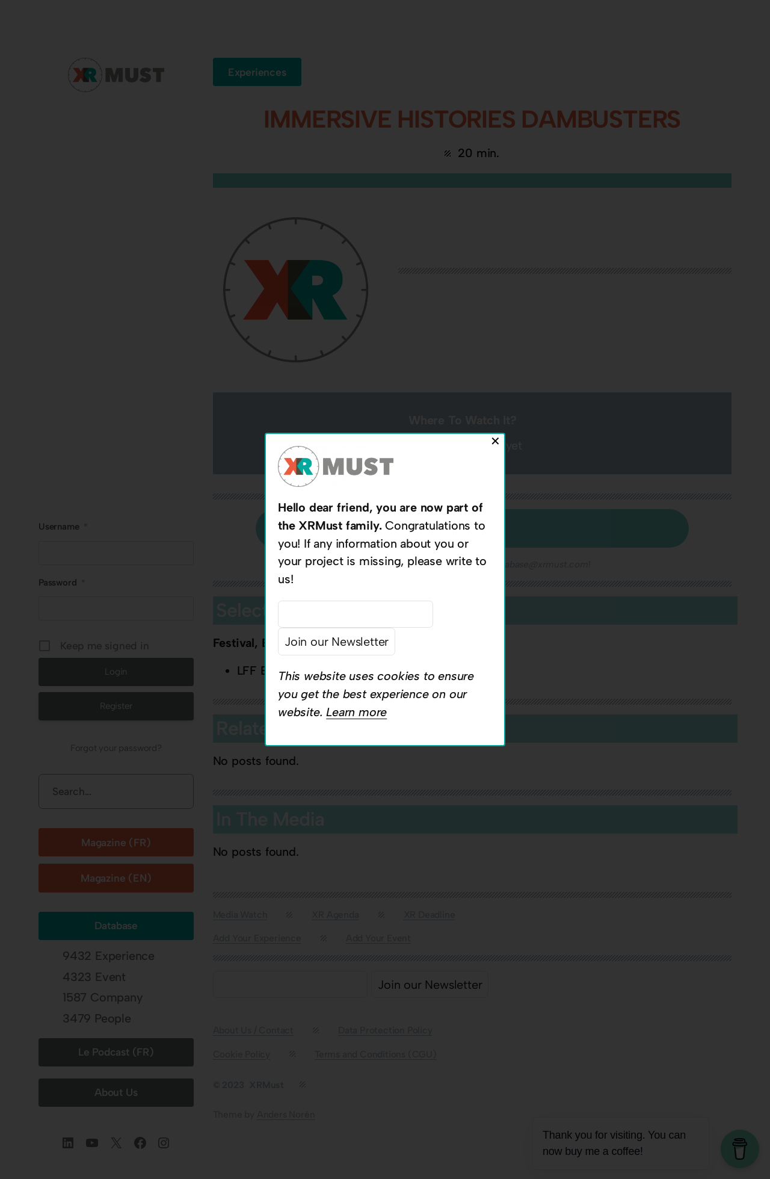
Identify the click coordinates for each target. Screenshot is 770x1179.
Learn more (356, 712)
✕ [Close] (495, 441)
